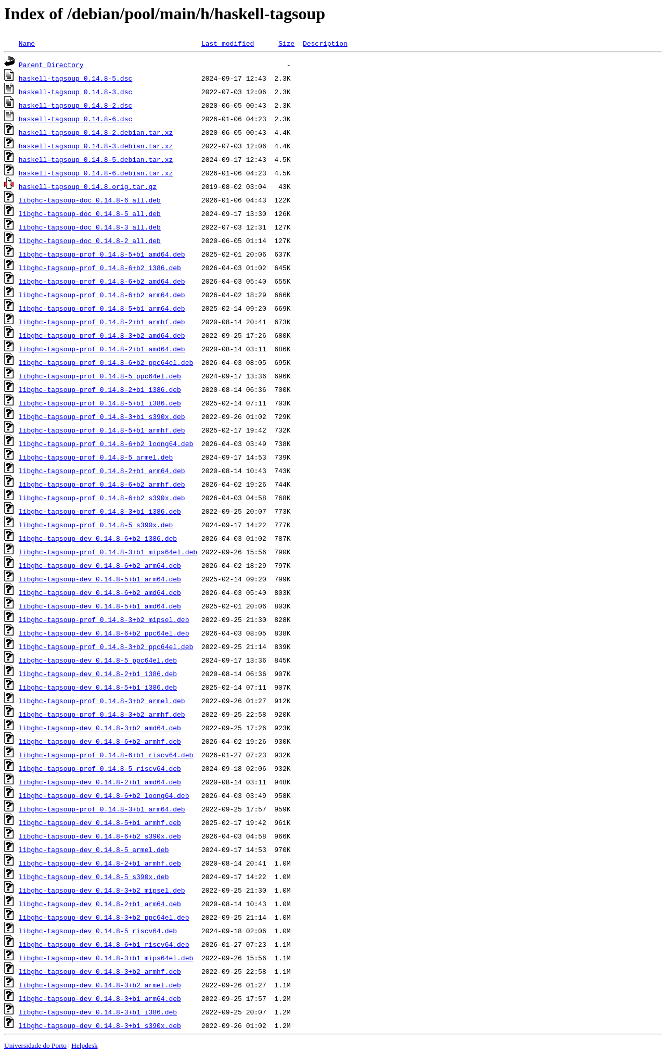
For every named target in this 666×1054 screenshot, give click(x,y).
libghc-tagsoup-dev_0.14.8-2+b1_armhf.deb (100, 863)
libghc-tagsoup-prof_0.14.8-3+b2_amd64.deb (102, 335)
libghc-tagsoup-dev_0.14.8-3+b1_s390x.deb (100, 1025)
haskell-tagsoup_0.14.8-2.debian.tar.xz (96, 132)
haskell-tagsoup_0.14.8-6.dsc (75, 118)
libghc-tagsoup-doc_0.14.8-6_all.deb (90, 200)
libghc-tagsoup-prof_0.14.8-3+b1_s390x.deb (102, 416)
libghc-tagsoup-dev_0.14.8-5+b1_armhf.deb (100, 822)
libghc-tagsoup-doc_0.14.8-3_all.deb (90, 227)
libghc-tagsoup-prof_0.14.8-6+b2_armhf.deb (102, 484)
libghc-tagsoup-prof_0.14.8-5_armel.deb (96, 457)
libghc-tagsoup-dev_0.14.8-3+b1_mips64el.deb (106, 957)
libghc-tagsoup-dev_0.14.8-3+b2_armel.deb (100, 984)
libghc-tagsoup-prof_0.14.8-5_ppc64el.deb (100, 375)
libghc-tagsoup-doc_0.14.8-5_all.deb (90, 213)
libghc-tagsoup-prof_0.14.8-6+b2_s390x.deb (102, 497)
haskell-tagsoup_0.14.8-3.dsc (75, 91)
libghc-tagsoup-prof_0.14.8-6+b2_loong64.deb (106, 443)
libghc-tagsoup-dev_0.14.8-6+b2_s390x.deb (100, 836)
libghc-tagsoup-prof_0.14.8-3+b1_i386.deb (100, 511)
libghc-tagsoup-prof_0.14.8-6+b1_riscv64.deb (106, 754)
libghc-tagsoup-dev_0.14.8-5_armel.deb (94, 849)
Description (325, 43)
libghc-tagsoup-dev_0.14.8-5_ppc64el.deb (98, 660)
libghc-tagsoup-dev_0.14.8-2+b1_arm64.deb (100, 903)
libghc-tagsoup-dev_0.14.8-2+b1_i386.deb (98, 673)
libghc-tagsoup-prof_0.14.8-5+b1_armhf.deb (102, 430)
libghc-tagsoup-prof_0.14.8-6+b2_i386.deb (100, 267)
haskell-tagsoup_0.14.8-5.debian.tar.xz (96, 159)
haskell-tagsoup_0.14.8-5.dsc (75, 78)
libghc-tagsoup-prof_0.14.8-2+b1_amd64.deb (102, 348)
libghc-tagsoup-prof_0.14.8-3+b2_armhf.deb (102, 714)
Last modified (227, 43)
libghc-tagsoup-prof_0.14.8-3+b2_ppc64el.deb (106, 646)
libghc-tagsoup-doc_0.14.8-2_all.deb (90, 240)
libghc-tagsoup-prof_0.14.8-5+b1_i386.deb (100, 403)
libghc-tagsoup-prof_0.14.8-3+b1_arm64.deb (102, 809)
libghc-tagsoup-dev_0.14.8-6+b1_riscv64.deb (104, 944)
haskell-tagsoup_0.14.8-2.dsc (75, 105)
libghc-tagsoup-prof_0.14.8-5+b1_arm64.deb (102, 308)
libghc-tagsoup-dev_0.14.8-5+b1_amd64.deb (100, 606)
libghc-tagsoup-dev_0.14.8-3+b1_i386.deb (98, 1012)
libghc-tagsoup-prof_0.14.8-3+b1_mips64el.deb (108, 551)
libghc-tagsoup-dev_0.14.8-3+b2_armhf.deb (100, 971)
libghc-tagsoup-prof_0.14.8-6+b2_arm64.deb (102, 294)
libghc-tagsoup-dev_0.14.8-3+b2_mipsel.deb (102, 890)
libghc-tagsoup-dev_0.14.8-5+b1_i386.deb (98, 687)
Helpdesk (84, 1045)
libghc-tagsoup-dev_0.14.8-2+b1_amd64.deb (100, 781)
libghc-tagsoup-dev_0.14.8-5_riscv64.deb (98, 930)
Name (27, 43)
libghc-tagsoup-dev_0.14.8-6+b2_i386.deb (98, 538)
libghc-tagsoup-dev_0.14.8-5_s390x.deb (94, 876)
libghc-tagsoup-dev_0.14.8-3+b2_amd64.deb (100, 727)
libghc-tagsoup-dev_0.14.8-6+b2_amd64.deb (100, 592)
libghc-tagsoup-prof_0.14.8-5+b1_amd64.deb (102, 254)
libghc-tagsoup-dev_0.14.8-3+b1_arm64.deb (100, 998)
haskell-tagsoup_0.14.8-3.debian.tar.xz (96, 145)
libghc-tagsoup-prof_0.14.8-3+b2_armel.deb (102, 700)
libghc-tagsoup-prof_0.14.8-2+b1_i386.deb (100, 389)
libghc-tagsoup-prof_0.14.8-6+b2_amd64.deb (102, 281)
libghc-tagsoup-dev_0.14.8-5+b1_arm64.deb (100, 578)
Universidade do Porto (35, 1045)
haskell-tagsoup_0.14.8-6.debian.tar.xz (96, 172)
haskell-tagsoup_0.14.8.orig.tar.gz (88, 186)
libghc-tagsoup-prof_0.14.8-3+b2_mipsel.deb (104, 619)
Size (286, 43)
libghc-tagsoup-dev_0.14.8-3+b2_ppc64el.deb (104, 917)
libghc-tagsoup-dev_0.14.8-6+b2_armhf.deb (100, 741)
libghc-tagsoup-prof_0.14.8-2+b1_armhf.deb (102, 321)
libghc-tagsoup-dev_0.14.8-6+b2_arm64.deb (100, 565)
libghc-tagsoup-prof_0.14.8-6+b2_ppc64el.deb (106, 362)
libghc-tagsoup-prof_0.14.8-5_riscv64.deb (100, 768)
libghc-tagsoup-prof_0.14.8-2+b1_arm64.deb (102, 470)
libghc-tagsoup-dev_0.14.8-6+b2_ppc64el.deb (104, 633)
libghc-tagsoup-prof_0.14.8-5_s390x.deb (96, 524)
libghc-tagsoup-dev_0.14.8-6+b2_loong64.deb (104, 795)
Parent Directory (51, 64)
